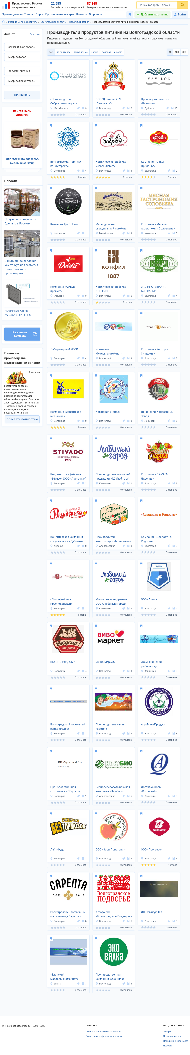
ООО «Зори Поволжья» (111, 849)
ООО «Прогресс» (151, 849)
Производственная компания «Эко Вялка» (111, 977)
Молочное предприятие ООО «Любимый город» (111, 601)
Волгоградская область (53, 22)
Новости (81, 14)
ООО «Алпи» (149, 599)
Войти (180, 14)
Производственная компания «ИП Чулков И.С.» (65, 789)
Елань (55, 983)
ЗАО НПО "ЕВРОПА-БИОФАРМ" (153, 289)
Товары (29, 14)
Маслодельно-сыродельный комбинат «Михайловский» (112, 227)
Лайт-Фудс (57, 849)
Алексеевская (105, 546)
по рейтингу (62, 52)
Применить (22, 94)
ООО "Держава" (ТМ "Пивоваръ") (108, 101)
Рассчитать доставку (24, 329)
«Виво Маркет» (105, 662)
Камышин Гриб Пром (64, 224)
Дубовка (147, 108)
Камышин (57, 233)
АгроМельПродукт (153, 724)
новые (93, 52)
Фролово (57, 295)
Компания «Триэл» (108, 412)
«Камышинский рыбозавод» (151, 664)
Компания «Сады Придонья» (152, 164)
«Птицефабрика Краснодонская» (61, 601)
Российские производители (22, 22)
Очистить (35, 34)
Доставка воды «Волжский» (151, 789)
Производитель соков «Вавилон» (155, 101)
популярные (80, 52)
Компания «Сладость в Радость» (156, 539)
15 (174, 108)
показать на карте (110, 52)
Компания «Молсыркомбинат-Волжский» (108, 352)
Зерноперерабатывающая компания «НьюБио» (113, 789)
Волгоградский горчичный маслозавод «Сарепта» (67, 914)
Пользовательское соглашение (103, 1031)
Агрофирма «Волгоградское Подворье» (114, 914)
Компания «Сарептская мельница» (65, 414)
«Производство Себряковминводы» (63, 101)
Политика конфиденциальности (104, 1036)
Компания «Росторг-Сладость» (154, 351)
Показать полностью (22, 414)
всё (51, 52)
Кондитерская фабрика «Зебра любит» (111, 164)
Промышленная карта (59, 14)
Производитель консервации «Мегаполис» (113, 539)
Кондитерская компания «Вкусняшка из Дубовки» (66, 539)
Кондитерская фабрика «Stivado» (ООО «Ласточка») (68, 476)
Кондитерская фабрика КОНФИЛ (111, 289)
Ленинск (148, 420)
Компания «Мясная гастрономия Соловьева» (158, 226)
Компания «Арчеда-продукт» (63, 289)
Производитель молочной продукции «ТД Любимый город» (113, 477)
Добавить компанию (154, 14)
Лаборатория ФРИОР (64, 349)
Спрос (40, 14)
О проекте (95, 14)
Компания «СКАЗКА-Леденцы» (154, 476)
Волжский (103, 358)
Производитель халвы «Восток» (110, 726)
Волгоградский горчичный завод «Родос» (67, 726)
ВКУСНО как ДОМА (62, 662)
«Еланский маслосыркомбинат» (64, 977)
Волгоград (103, 108)
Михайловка (59, 108)
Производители (12, 14)
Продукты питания (79, 22)
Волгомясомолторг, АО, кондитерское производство (65, 164)
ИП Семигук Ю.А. (152, 912)
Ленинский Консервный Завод (157, 414)
